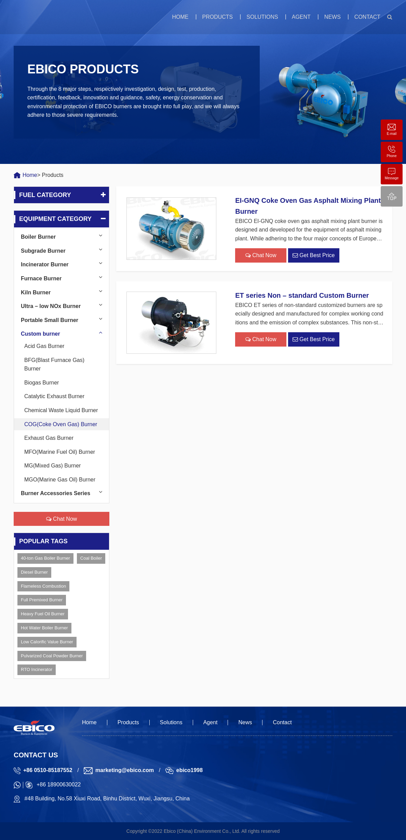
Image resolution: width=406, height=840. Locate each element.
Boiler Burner (38, 237)
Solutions (262, 17)
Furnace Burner (41, 278)
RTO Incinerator (36, 669)
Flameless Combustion (43, 586)
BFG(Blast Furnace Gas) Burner (54, 364)
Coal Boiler (91, 558)
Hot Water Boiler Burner (44, 627)
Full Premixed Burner (42, 599)
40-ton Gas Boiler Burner (45, 558)
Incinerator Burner (45, 264)
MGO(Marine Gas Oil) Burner (59, 479)
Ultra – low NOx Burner (51, 306)
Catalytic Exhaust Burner (54, 396)
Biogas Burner (41, 383)
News (332, 17)
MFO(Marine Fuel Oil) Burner (59, 452)
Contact (367, 17)
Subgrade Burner (43, 251)
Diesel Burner (34, 572)
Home (180, 17)
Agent (301, 17)
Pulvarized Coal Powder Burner (52, 655)
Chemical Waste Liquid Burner (61, 410)
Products (217, 17)
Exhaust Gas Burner (48, 438)
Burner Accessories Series (55, 493)
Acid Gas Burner (44, 346)
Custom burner (40, 334)
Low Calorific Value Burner (47, 641)
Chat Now (61, 519)
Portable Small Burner (49, 320)
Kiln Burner (36, 292)
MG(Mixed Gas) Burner (52, 465)
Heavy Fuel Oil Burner (43, 613)
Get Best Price (314, 255)
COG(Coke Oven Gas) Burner (60, 424)
